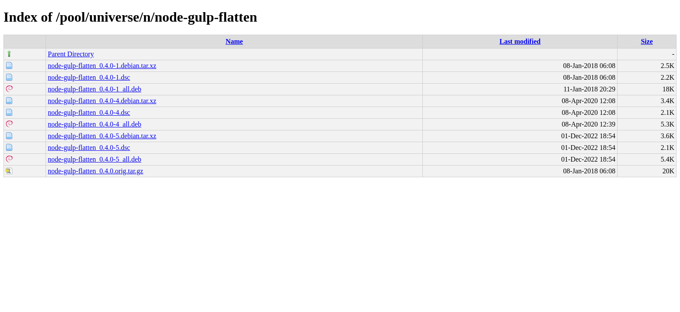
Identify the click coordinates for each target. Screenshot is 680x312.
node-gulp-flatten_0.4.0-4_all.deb (94, 124)
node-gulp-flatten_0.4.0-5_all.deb (94, 159)
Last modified (520, 41)
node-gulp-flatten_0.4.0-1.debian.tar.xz (102, 65)
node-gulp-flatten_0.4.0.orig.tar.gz (95, 171)
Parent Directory (71, 54)
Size (647, 41)
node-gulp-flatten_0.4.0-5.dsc (89, 147)
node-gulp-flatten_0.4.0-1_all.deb (94, 89)
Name (234, 41)
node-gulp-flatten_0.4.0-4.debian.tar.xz (102, 100)
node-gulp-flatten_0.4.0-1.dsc (89, 77)
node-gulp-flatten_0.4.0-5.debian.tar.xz (102, 136)
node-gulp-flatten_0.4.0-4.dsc (89, 112)
